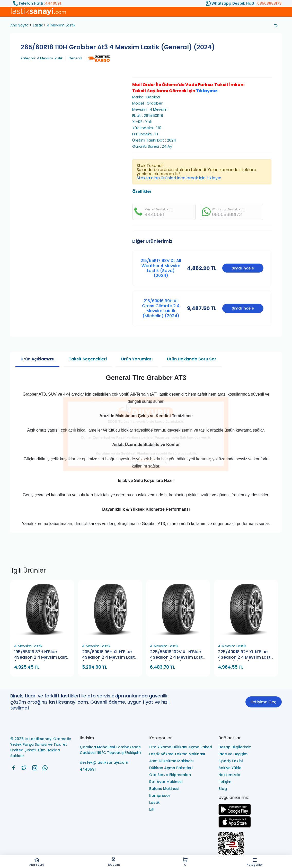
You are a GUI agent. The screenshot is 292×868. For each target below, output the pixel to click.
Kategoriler (254, 861)
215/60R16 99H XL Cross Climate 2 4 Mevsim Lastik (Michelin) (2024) (161, 308)
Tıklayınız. (207, 91)
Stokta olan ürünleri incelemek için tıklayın (179, 178)
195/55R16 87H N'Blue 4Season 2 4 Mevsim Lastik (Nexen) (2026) (42, 655)
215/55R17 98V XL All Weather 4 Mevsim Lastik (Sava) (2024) (160, 268)
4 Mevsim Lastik (61, 25)
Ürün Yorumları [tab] (137, 359)
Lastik (38, 25)
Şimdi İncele (243, 268)
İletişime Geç (263, 702)
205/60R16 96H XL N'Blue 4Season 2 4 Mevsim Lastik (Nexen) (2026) (110, 655)
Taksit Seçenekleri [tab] (88, 359)
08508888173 (269, 3)
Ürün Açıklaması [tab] (37, 359)
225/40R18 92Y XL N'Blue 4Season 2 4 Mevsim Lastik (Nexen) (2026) (246, 655)
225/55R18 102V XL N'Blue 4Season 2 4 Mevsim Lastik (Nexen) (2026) (178, 655)
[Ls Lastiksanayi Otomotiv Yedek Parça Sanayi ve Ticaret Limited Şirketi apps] (234, 826)
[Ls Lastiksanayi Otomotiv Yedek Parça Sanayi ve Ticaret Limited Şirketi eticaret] (250, 848)
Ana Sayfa (37, 861)
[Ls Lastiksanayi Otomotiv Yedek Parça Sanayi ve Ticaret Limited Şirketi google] (234, 814)
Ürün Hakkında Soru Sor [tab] (191, 359)
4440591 (53, 3)
